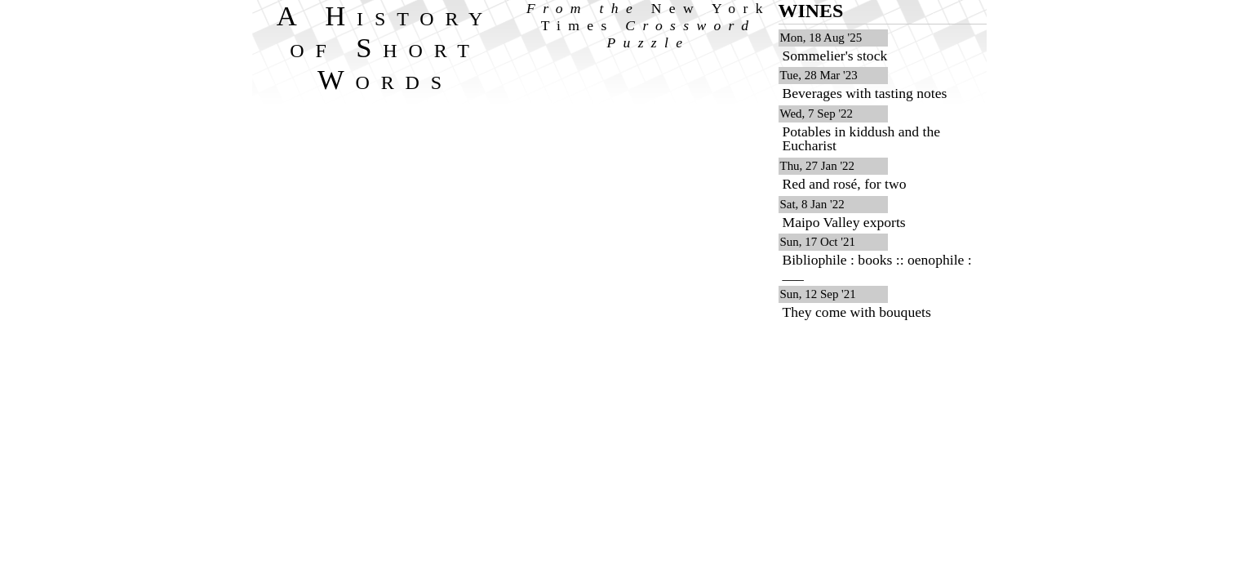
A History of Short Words (386, 47)
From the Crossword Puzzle (648, 25)
